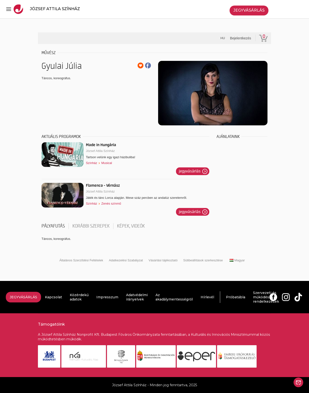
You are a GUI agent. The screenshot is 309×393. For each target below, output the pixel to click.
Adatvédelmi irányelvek (137, 297)
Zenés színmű (111, 203)
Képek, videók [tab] (131, 226)
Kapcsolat (53, 297)
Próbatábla (235, 297)
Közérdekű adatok (79, 297)
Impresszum (107, 297)
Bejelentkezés (240, 38)
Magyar (237, 260)
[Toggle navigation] (9, 9)
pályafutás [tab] (53, 226)
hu (222, 38)
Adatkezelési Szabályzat (126, 260)
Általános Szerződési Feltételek (81, 260)
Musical (106, 163)
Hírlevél (207, 297)
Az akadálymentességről (174, 297)
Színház (91, 163)
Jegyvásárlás (249, 10)
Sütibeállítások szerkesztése (203, 260)
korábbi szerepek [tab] (91, 226)
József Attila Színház (100, 151)
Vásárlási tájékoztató (162, 260)
